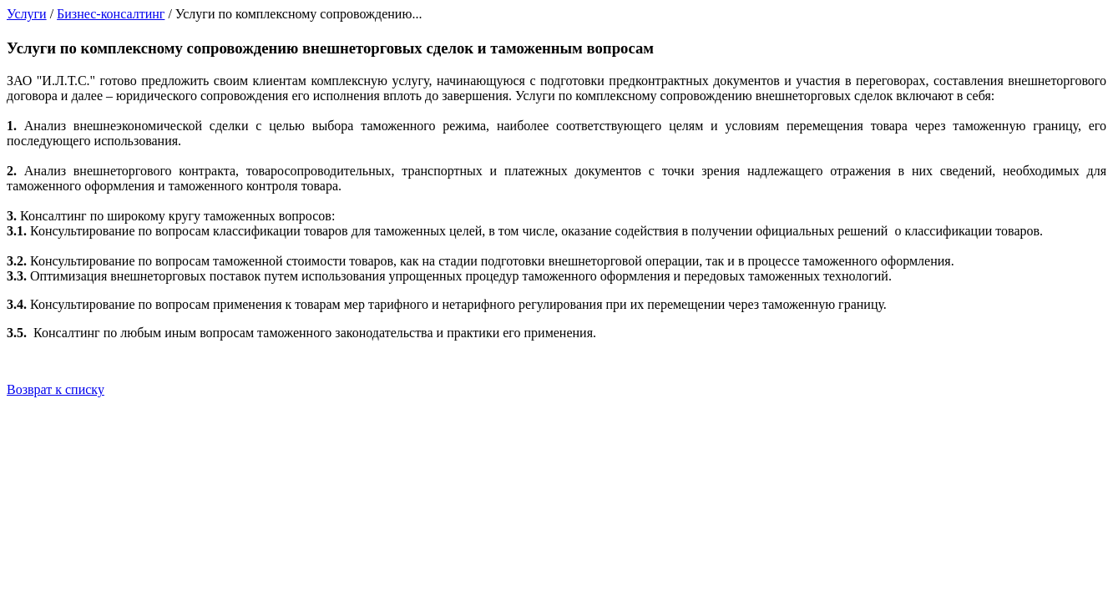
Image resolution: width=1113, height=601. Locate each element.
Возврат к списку (55, 389)
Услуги (27, 14)
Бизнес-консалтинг (110, 14)
